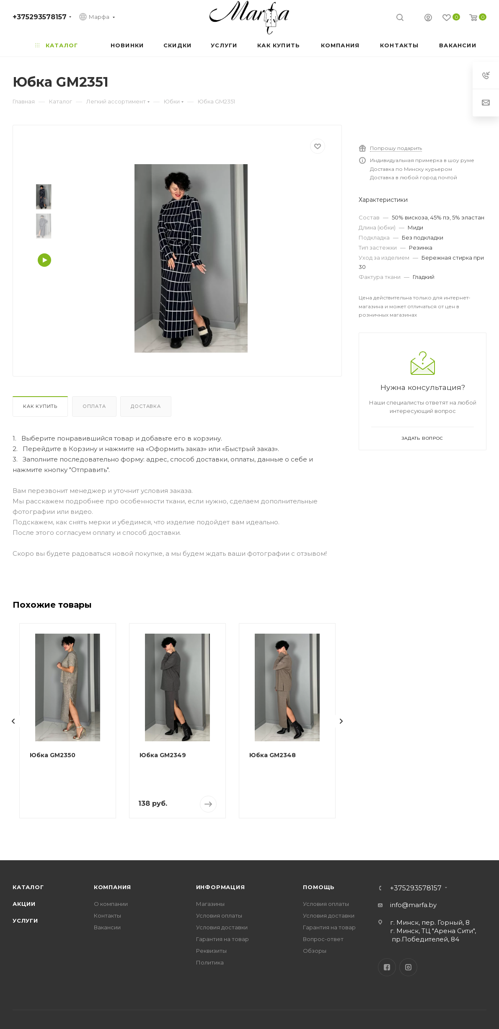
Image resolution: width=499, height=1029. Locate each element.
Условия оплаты (219, 915)
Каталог (28, 887)
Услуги (25, 920)
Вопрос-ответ (323, 939)
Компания (112, 887)
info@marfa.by (413, 905)
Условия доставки (222, 927)
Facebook (387, 967)
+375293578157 (40, 17)
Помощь (319, 887)
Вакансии (107, 927)
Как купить (40, 406)
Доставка (145, 406)
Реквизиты (211, 950)
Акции (24, 903)
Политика (210, 962)
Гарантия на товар (222, 939)
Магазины (210, 903)
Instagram (408, 967)
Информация (220, 887)
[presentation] (13, 721)
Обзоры (314, 950)
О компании (111, 903)
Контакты (107, 915)
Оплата (94, 406)
